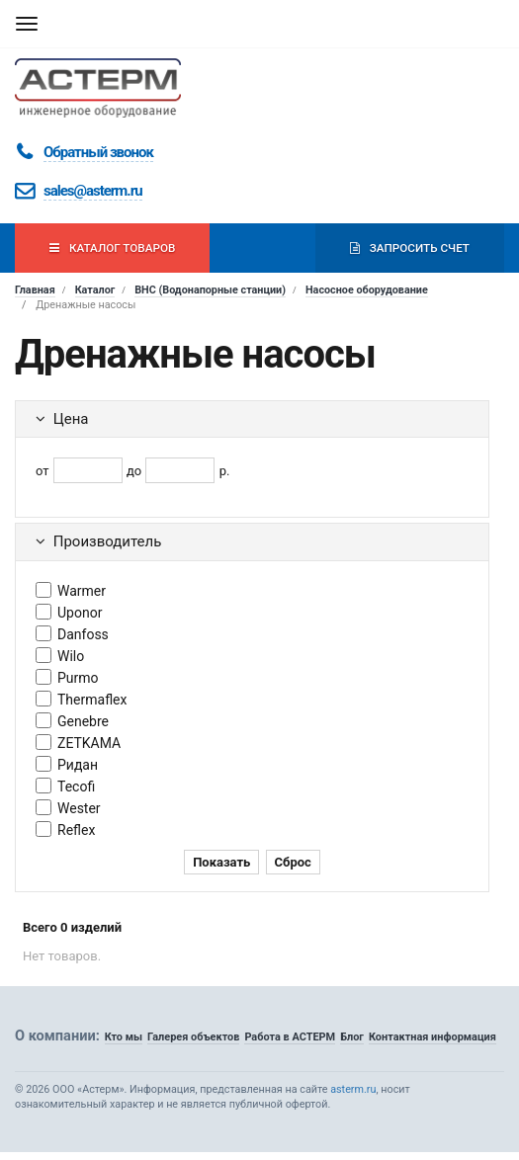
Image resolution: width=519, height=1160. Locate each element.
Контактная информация (432, 1037)
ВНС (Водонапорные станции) (210, 290)
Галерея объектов (193, 1037)
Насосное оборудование (366, 290)
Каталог (95, 290)
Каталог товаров (112, 248)
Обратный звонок (98, 152)
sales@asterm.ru (92, 191)
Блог (352, 1037)
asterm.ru (353, 1089)
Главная (35, 290)
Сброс (293, 862)
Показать (221, 862)
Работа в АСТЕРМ (289, 1037)
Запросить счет (410, 248)
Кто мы (123, 1037)
